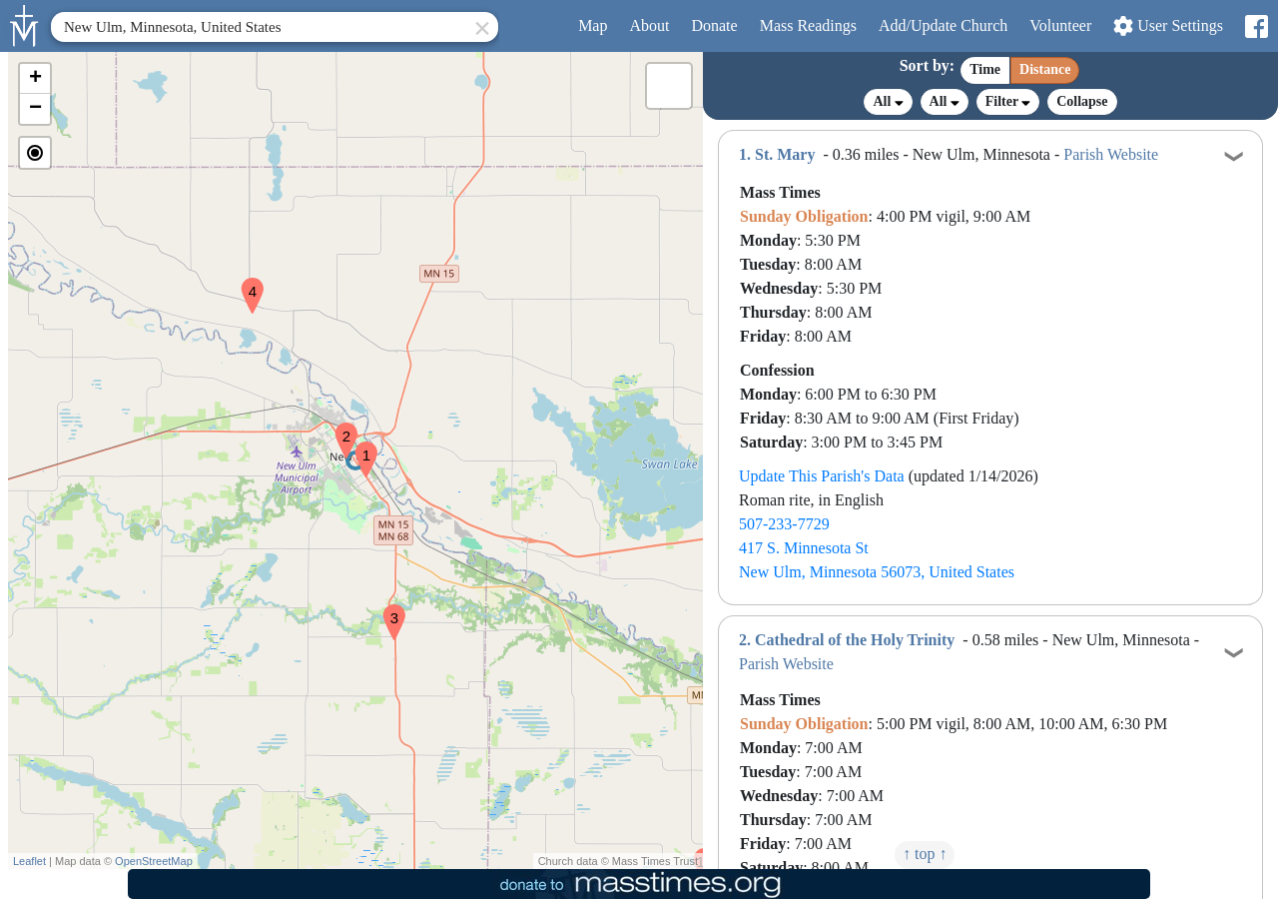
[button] (358, 446)
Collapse (1081, 101)
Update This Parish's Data (822, 475)
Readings (808, 25)
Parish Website (1110, 154)
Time (984, 69)
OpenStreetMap (154, 861)
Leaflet (29, 861)
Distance (1044, 69)
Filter (1007, 101)
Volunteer (1060, 25)
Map (592, 25)
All (888, 102)
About (649, 25)
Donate (714, 25)
